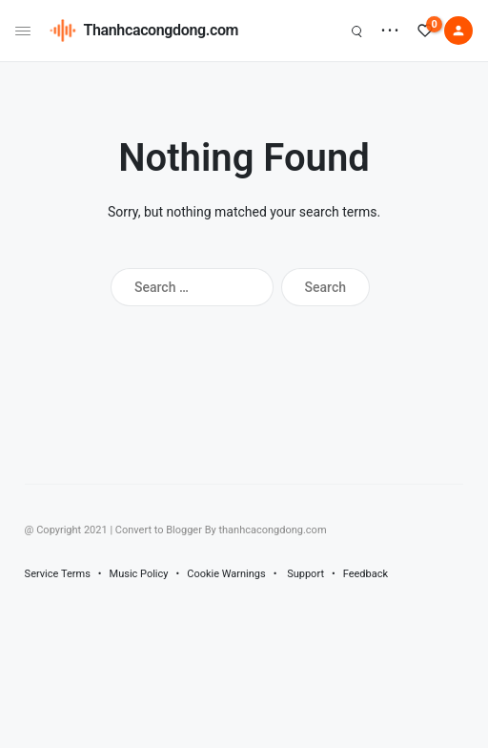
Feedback (365, 574)
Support (305, 574)
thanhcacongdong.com (272, 530)
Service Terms (58, 574)
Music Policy (139, 574)
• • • (389, 30)
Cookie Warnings (226, 574)
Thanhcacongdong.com (161, 30)
